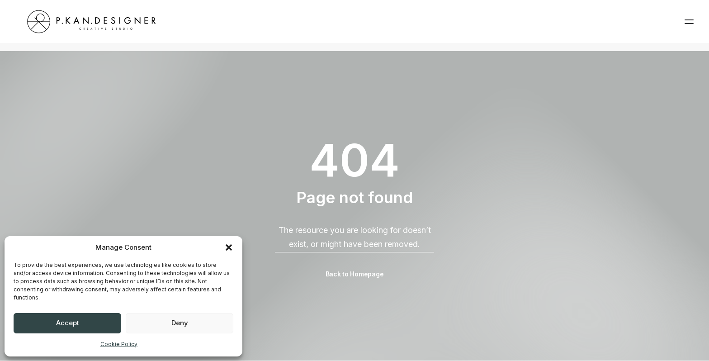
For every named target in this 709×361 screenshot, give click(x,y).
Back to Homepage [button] (355, 274)
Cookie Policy (118, 344)
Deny (179, 322)
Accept (67, 322)
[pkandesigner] (89, 25)
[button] (228, 247)
